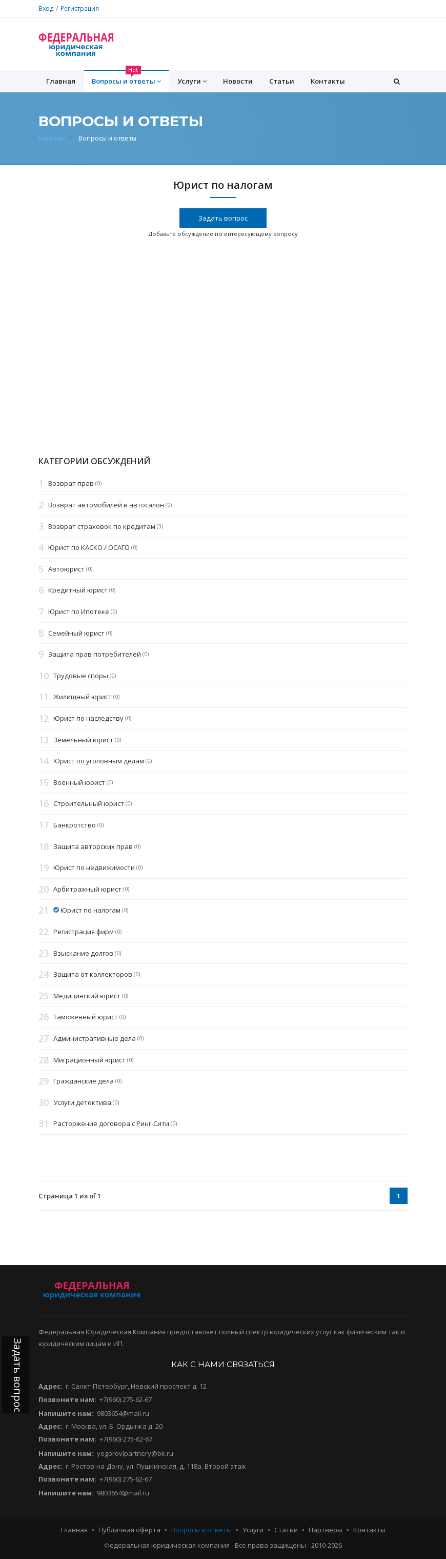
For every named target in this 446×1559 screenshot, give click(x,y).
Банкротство (74, 825)
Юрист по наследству (88, 718)
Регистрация (79, 8)
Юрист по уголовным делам (98, 760)
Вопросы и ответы (201, 1529)
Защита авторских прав (93, 846)
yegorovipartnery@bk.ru (135, 1453)
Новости (238, 81)
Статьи (281, 81)
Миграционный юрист (89, 1059)
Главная (51, 138)
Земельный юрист (83, 739)
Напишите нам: (66, 1413)
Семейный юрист (76, 633)
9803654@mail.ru (123, 1413)
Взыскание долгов (83, 953)
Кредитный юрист (78, 590)
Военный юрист (79, 782)
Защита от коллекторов (92, 974)
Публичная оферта (129, 1529)
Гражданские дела (83, 1081)
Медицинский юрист (86, 995)
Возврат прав (71, 483)
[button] (397, 81)
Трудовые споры (80, 675)
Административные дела (94, 1038)
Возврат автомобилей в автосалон (106, 504)
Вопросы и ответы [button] (126, 78)
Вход (45, 8)
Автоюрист (66, 569)
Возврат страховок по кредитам (101, 526)
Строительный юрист (88, 803)
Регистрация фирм (83, 931)
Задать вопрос (223, 218)
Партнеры (325, 1529)
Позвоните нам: (67, 1399)
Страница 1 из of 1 (69, 1195)
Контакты (328, 81)
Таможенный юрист (85, 1017)
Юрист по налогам (90, 910)
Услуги (252, 1529)
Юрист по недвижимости (94, 867)
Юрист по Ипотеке (78, 611)
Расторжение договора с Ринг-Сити (111, 1124)
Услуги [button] (192, 81)
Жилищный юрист (82, 697)
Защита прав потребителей (94, 654)
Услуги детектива (82, 1102)
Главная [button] (60, 81)
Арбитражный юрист (87, 889)
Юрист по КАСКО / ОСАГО (89, 547)
